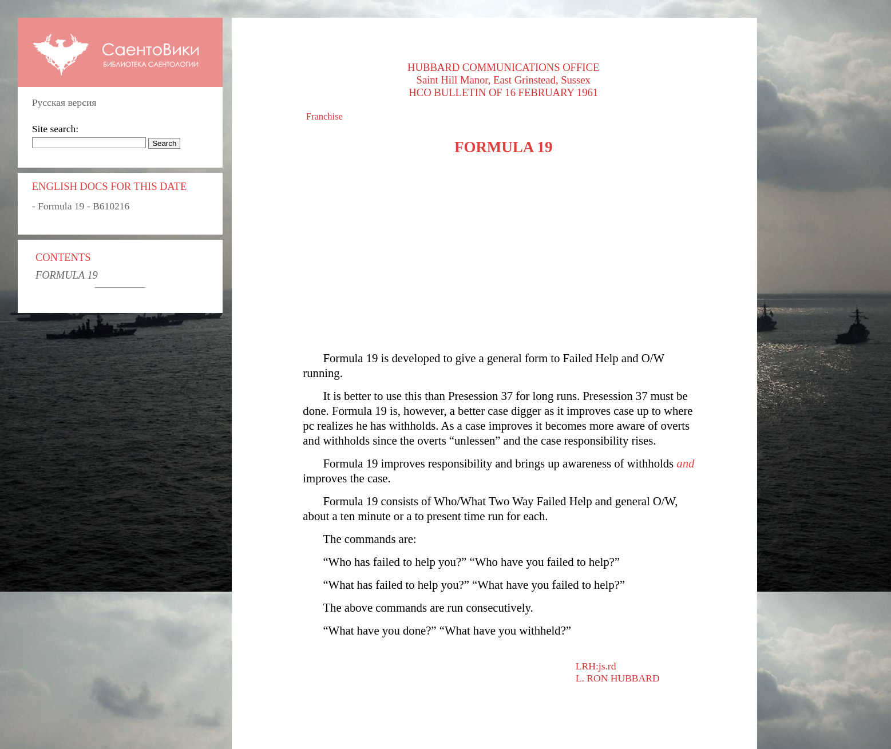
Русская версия (64, 102)
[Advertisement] (503, 253)
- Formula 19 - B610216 (81, 206)
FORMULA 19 (66, 275)
